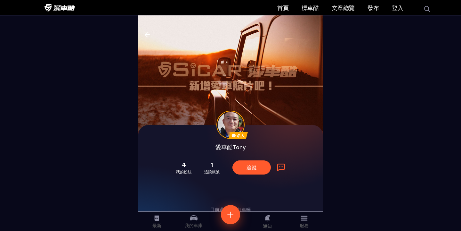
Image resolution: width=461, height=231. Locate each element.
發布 (373, 7)
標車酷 (310, 7)
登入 (397, 7)
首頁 (283, 7)
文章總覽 (343, 7)
